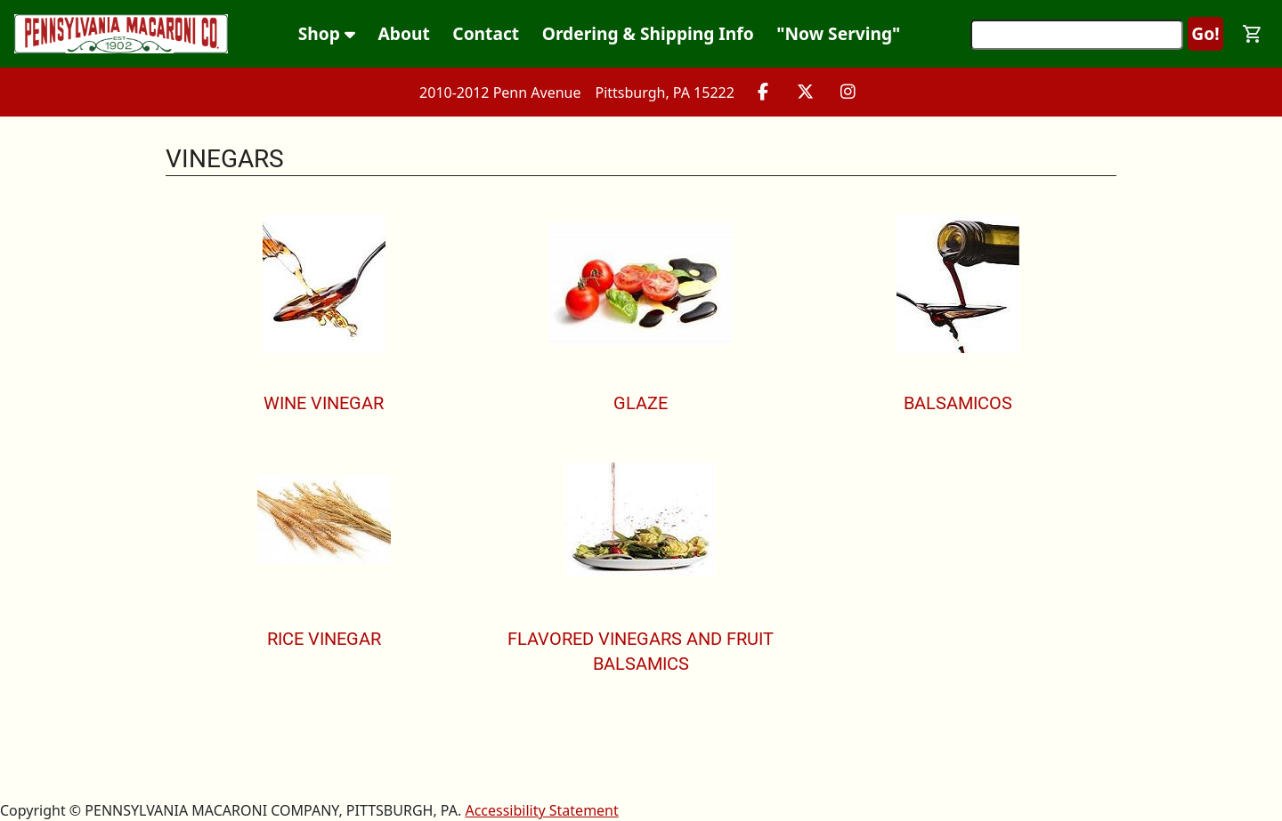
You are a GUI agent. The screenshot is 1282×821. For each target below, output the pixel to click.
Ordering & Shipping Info (648, 33)
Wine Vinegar (324, 403)
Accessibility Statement (541, 810)
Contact (485, 33)
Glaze (640, 403)
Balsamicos (958, 403)
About (404, 33)
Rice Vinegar (324, 638)
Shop (326, 33)
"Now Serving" (838, 33)
